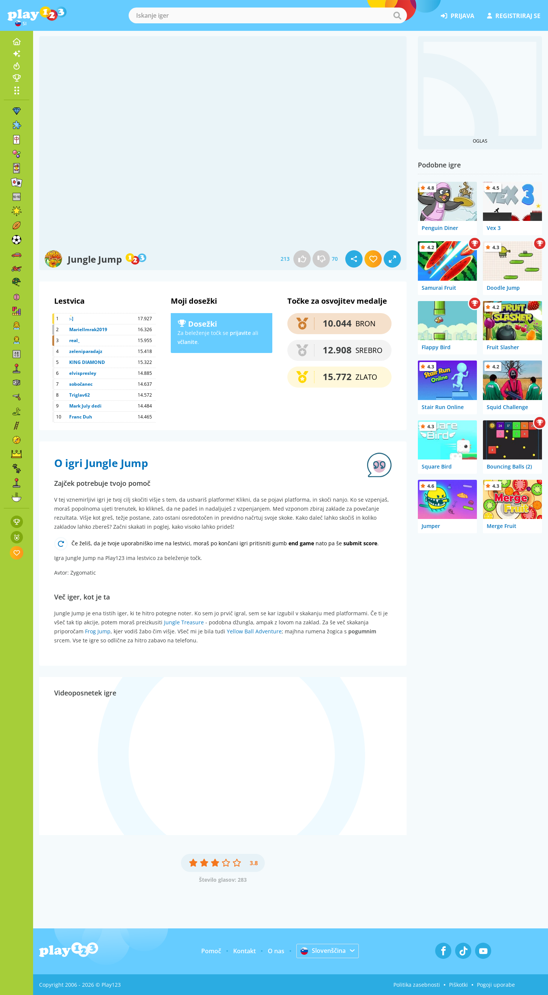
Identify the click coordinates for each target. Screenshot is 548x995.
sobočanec (81, 384)
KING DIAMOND (87, 362)
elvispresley (82, 373)
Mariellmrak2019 (88, 329)
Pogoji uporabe (496, 984)
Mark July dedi (85, 406)
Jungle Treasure (184, 622)
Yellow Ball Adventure (254, 631)
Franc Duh (80, 417)
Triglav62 (79, 395)
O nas (276, 951)
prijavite (240, 332)
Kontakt (244, 951)
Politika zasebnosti (416, 984)
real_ (74, 340)
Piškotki (458, 984)
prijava (457, 16)
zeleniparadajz (85, 351)
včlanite (187, 341)
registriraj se (513, 16)
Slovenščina (323, 950)
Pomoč (211, 951)
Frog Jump (98, 631)
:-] (71, 318)
